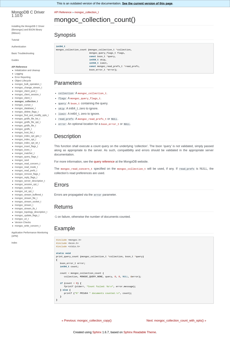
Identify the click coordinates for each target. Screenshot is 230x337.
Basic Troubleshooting (23, 53)
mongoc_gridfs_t (23, 129)
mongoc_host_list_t (25, 132)
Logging (19, 73)
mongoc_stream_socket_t (28, 201)
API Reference (62, 12)
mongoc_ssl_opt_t (24, 191)
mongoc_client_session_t (28, 94)
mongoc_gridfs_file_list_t (27, 118)
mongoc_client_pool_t (26, 91)
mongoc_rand (22, 160)
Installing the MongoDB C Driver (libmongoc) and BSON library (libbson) (28, 29)
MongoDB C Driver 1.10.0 (28, 14)
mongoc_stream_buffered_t (29, 194)
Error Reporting (23, 77)
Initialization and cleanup (27, 70)
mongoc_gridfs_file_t (25, 125)
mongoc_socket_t (24, 187)
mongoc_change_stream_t (28, 87)
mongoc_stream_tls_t (26, 208)
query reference (104, 159)
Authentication (19, 46)
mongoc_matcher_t (24, 153)
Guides (15, 60)
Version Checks (23, 222)
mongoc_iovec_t (23, 149)
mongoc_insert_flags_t (26, 146)
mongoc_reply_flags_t (26, 177)
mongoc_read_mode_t (26, 167)
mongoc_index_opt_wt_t (27, 143)
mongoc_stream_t (24, 205)
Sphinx (97, 329)
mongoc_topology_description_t (31, 212)
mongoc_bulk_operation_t (28, 84)
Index (14, 242)
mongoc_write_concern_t (27, 225)
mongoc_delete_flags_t (27, 111)
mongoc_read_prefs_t (26, 170)
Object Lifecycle (23, 80)
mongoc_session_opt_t (26, 184)
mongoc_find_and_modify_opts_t (32, 115)
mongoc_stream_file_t (26, 198)
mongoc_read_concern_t (27, 163)
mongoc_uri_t (22, 219)
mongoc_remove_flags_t (27, 174)
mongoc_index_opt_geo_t (28, 136)
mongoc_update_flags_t (27, 215)
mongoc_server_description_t (30, 181)
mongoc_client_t (23, 98)
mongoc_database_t (25, 108)
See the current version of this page (147, 3)
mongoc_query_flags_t (26, 156)
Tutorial (15, 40)
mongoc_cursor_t (24, 105)
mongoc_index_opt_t (25, 139)
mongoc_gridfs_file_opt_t (27, 122)
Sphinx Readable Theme (140, 329)
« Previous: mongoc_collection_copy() (87, 317)
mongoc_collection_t (86, 12)
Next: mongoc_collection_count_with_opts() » (176, 317)
